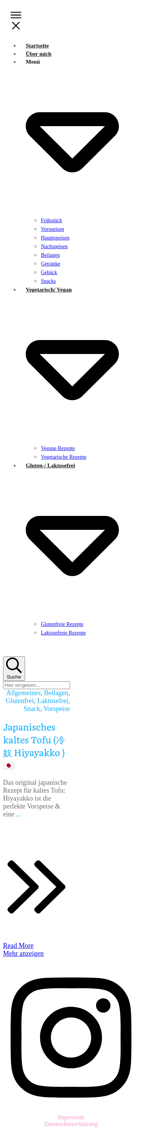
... (18, 814)
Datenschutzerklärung (70, 1124)
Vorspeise (57, 708)
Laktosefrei (52, 701)
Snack (31, 708)
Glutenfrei (20, 701)
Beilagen (56, 693)
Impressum (71, 1117)
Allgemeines (23, 693)
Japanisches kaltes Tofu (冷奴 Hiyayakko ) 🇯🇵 (34, 745)
